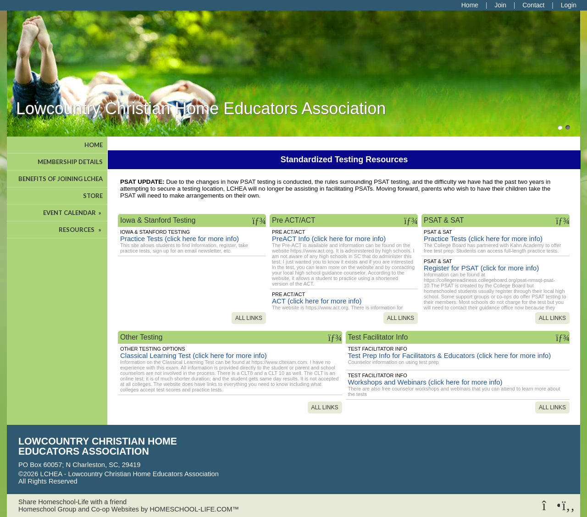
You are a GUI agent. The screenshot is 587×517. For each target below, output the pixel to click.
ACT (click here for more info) (317, 301)
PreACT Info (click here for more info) (329, 238)
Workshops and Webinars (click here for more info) (425, 382)
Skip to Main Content (117, 481)
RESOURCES (81, 229)
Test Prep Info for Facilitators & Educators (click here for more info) (449, 355)
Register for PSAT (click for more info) (481, 268)
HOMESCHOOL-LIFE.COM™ (194, 509)
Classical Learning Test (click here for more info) (193, 355)
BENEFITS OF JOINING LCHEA (60, 178)
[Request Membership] (500, 5)
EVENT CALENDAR (73, 212)
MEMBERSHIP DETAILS (70, 161)
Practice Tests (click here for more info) (179, 238)
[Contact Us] (533, 5)
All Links (248, 318)
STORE (93, 195)
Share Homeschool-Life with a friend (72, 502)
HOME (93, 144)
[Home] (469, 5)
